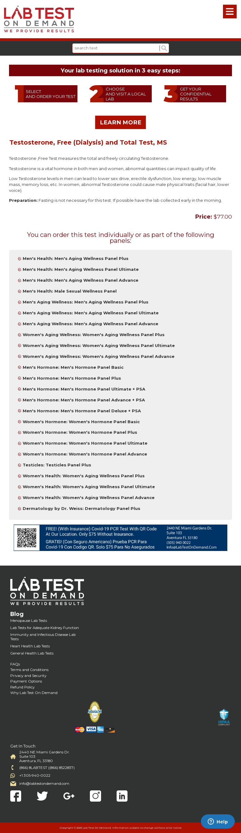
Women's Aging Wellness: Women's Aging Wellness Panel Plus (94, 334)
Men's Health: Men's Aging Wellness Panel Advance (80, 280)
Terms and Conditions (29, 670)
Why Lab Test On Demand (34, 693)
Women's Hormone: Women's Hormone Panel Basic (81, 421)
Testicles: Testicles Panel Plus (57, 464)
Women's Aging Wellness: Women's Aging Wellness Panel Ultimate (99, 345)
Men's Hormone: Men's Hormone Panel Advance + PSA (84, 399)
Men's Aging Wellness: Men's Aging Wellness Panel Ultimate (91, 312)
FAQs (15, 664)
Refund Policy (22, 687)
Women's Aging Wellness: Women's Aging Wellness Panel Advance (98, 356)
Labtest (39, 19)
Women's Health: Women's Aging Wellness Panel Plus (84, 475)
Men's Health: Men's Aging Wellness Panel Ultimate (81, 269)
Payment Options (26, 681)
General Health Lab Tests (31, 653)
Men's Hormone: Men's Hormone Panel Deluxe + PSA (82, 410)
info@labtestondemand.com (44, 783)
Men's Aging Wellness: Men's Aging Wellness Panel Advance (90, 323)
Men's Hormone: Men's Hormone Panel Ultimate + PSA (84, 388)
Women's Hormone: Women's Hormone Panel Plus (80, 432)
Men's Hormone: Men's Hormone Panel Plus (72, 378)
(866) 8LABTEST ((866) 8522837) (47, 768)
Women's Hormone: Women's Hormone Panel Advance (85, 453)
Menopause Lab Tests (28, 620)
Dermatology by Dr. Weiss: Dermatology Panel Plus (81, 508)
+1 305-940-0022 (34, 775)
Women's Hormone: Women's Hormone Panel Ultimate (85, 443)
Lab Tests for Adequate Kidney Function (44, 628)
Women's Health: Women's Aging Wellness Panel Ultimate (89, 486)
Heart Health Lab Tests (30, 646)
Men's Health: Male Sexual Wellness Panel (70, 291)
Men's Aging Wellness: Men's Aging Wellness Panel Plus (85, 301)
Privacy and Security (28, 675)
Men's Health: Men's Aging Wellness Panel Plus (75, 258)
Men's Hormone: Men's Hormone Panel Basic (73, 367)
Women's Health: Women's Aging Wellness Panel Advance (89, 497)
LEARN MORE (120, 122)
